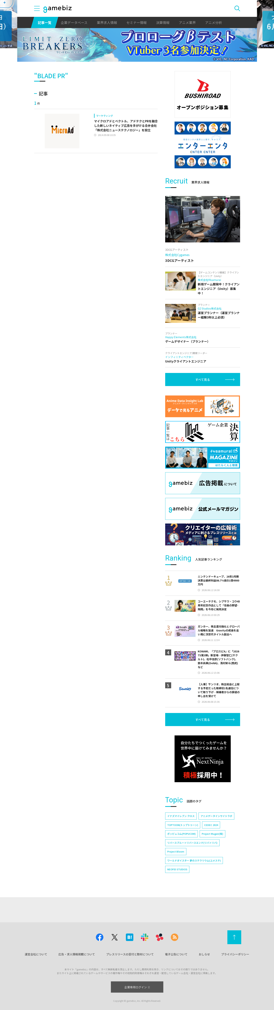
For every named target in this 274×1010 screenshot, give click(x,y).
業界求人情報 (107, 22)
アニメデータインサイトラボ (216, 816)
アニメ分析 (213, 22)
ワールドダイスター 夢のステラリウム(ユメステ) (194, 860)
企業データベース (74, 22)
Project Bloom (175, 851)
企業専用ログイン (137, 987)
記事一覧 (44, 22)
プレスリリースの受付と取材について (130, 954)
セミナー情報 (136, 22)
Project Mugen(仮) (212, 833)
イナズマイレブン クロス (181, 816)
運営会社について (36, 954)
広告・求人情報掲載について (76, 954)
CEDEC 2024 (211, 825)
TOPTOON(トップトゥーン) (182, 825)
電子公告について (176, 954)
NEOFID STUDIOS (177, 869)
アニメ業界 (187, 22)
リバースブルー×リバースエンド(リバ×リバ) (192, 842)
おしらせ (204, 954)
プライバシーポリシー (235, 954)
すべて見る (202, 379)
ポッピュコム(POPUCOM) (181, 833)
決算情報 (162, 22)
